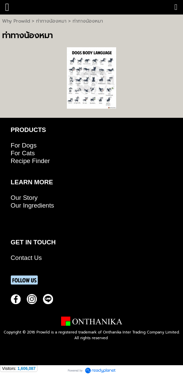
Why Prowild (16, 21)
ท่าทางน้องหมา (51, 21)
